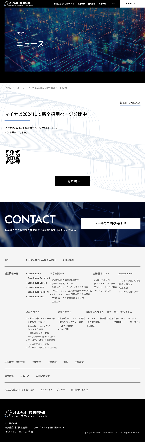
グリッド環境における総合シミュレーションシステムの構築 (70, 285)
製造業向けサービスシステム (122, 318)
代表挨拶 (36, 362)
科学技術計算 (57, 273)
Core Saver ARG (36, 296)
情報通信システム (95, 312)
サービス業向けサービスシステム (124, 321)
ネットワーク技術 (102, 290)
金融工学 (56, 301)
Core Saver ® (34, 273)
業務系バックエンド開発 (71, 321)
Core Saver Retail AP (38, 292)
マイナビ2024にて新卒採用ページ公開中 (48, 87)
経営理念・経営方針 (15, 362)
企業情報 (91, 3)
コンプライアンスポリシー (52, 389)
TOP (7, 259)
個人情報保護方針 (79, 389)
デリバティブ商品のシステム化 (42, 347)
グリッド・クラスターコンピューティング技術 (105, 285)
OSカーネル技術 (102, 279)
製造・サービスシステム (119, 312)
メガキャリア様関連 (96, 318)
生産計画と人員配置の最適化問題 (68, 297)
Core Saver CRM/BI (38, 282)
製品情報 (81, 3)
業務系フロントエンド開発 (72, 318)
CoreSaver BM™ (126, 273)
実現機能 (123, 287)
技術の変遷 (68, 259)
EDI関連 (91, 325)
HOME (8, 87)
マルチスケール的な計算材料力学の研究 (71, 294)
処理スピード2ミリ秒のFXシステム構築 (39, 327)
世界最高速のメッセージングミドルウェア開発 (41, 320)
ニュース (113, 3)
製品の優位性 (125, 284)
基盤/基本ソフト (101, 273)
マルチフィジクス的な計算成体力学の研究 (72, 290)
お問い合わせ (43, 375)
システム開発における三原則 (41, 259)
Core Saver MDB (36, 287)
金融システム (33, 312)
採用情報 (102, 3)
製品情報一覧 (11, 273)
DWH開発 (64, 329)
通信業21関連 (93, 321)
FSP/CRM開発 (66, 325)
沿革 (65, 362)
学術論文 (79, 362)
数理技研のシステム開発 (64, 3)
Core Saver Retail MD (39, 278)
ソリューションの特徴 (129, 280)
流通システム (65, 312)
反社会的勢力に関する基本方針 (19, 389)
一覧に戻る (72, 181)
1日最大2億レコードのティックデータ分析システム (41, 334)
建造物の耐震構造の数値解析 (65, 279)
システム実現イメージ (129, 291)
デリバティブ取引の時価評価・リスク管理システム (41, 342)
